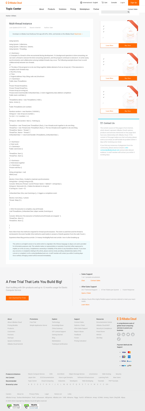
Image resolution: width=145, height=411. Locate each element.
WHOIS (98, 335)
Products (51, 9)
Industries (61, 381)
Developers (73, 381)
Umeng (106, 397)
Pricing (73, 9)
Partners (96, 9)
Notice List (58, 394)
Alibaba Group (11, 397)
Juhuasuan (40, 397)
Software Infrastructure (86, 377)
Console (114, 2)
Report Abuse (79, 331)
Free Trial (33, 322)
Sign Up (134, 3)
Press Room (100, 331)
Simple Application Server (38, 325)
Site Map (99, 338)
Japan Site (31, 377)
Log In (122, 2)
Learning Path (103, 377)
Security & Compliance (104, 328)
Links (69, 394)
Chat (83, 280)
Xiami (111, 397)
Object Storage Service (76, 374)
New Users (117, 377)
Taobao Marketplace (24, 397)
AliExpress (48, 397)
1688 (64, 397)
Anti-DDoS (60, 374)
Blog (53, 338)
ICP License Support (59, 331)
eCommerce (93, 374)
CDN (50, 374)
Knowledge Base (57, 325)
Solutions (62, 9)
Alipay (123, 397)
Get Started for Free (17, 298)
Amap (95, 397)
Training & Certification (60, 344)
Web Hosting (106, 374)
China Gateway (57, 328)
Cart (104, 2)
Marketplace (84, 9)
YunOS (81, 397)
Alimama (70, 397)
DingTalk (117, 397)
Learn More (109, 45)
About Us (20, 394)
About (41, 9)
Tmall (33, 397)
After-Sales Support (81, 328)
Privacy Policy (34, 394)
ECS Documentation (47, 377)
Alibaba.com (57, 397)
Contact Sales (132, 9)
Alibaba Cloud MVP (103, 325)
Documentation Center (104, 322)
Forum (76, 338)
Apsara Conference (14, 341)
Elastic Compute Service (36, 374)
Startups (11, 338)
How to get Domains (66, 377)
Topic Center (32, 381)
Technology (56, 322)
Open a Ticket (86, 293)
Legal (47, 394)
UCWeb (100, 397)
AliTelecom (88, 397)
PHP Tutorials (113, 381)
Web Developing (87, 381)
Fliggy (76, 397)
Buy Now (128, 45)
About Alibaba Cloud (15, 322)
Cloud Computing (47, 381)
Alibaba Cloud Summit (15, 344)
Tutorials (101, 381)
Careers (8, 394)
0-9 (107, 384)
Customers (11, 331)
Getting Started (57, 335)
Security (118, 374)
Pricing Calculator (80, 341)
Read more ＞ (78, 34)
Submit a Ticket (79, 325)
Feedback (77, 335)
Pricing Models (13, 325)
